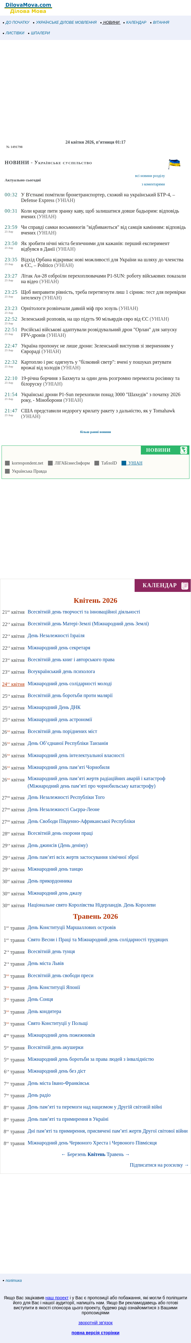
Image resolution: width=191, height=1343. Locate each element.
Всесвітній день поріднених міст (62, 731)
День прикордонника (50, 880)
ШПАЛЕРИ (39, 33)
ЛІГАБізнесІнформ (71, 463)
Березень (76, 1154)
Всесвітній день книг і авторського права (71, 659)
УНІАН (134, 463)
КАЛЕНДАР (135, 22)
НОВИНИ (110, 22)
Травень (115, 1154)
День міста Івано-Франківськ (58, 1083)
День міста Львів (46, 963)
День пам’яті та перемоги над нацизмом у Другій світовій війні (95, 1106)
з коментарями (153, 184)
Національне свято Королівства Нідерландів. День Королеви (92, 905)
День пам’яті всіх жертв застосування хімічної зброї (83, 857)
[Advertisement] (95, 90)
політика (12, 1280)
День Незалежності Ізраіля (56, 635)
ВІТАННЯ (160, 22)
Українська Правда (28, 471)
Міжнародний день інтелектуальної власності (76, 755)
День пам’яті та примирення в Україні (68, 1119)
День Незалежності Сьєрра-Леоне (64, 809)
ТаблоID (108, 463)
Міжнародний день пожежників (61, 1035)
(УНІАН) (65, 200)
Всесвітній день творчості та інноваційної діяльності (84, 611)
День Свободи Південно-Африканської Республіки (81, 821)
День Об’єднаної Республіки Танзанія (68, 743)
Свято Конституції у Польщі (58, 1023)
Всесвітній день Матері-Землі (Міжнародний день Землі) (88, 623)
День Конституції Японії (54, 987)
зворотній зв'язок (96, 1322)
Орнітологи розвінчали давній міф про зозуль (69, 308)
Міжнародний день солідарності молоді (70, 683)
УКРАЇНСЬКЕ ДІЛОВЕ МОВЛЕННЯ (65, 22)
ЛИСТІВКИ (13, 33)
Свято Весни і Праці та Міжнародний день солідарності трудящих (98, 939)
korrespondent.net (26, 463)
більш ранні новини (95, 432)
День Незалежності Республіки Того (66, 797)
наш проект (57, 1297)
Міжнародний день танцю (55, 869)
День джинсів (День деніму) (58, 845)
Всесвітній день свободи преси (60, 975)
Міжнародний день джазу (55, 893)
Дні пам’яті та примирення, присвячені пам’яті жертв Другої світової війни (108, 1131)
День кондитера (44, 1011)
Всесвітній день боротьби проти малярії (70, 695)
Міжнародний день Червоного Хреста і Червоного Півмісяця (92, 1142)
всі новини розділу (150, 176)
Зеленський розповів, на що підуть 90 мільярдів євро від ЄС (84, 319)
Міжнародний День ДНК (54, 707)
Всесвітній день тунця (51, 951)
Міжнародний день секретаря (59, 647)
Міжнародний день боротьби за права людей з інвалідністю (91, 1059)
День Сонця (40, 999)
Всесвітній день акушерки (56, 1047)
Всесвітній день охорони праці (60, 833)
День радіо (39, 1095)
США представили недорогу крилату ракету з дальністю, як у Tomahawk (98, 410)
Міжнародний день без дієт (57, 1071)
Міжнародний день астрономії (60, 719)
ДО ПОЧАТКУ (16, 22)
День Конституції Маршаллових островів (72, 927)
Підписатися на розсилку (159, 1165)
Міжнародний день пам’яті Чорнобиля (69, 767)
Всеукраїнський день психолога (61, 671)
